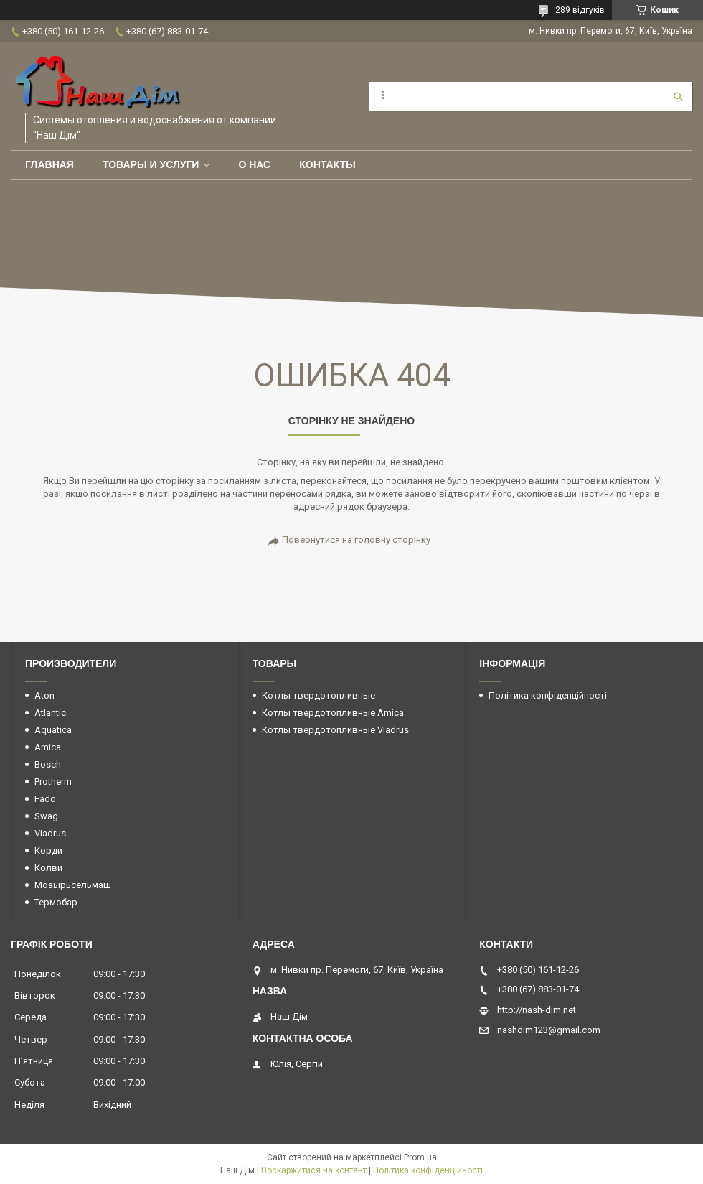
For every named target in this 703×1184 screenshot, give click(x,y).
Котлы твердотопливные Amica (333, 712)
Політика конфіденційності (548, 695)
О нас (254, 164)
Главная (49, 164)
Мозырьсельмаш (72, 885)
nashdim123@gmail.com (548, 1030)
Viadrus (50, 833)
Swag (46, 816)
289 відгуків (580, 10)
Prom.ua (420, 1157)
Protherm (53, 781)
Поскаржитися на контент (314, 1170)
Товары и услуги (151, 164)
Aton (44, 695)
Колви (48, 867)
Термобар (55, 902)
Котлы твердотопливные (318, 695)
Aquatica (53, 729)
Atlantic (50, 712)
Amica (47, 747)
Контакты (327, 164)
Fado (45, 798)
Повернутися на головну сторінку (356, 539)
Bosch (47, 764)
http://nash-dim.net (536, 1009)
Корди (48, 850)
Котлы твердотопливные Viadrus (335, 729)
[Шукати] (678, 96)
